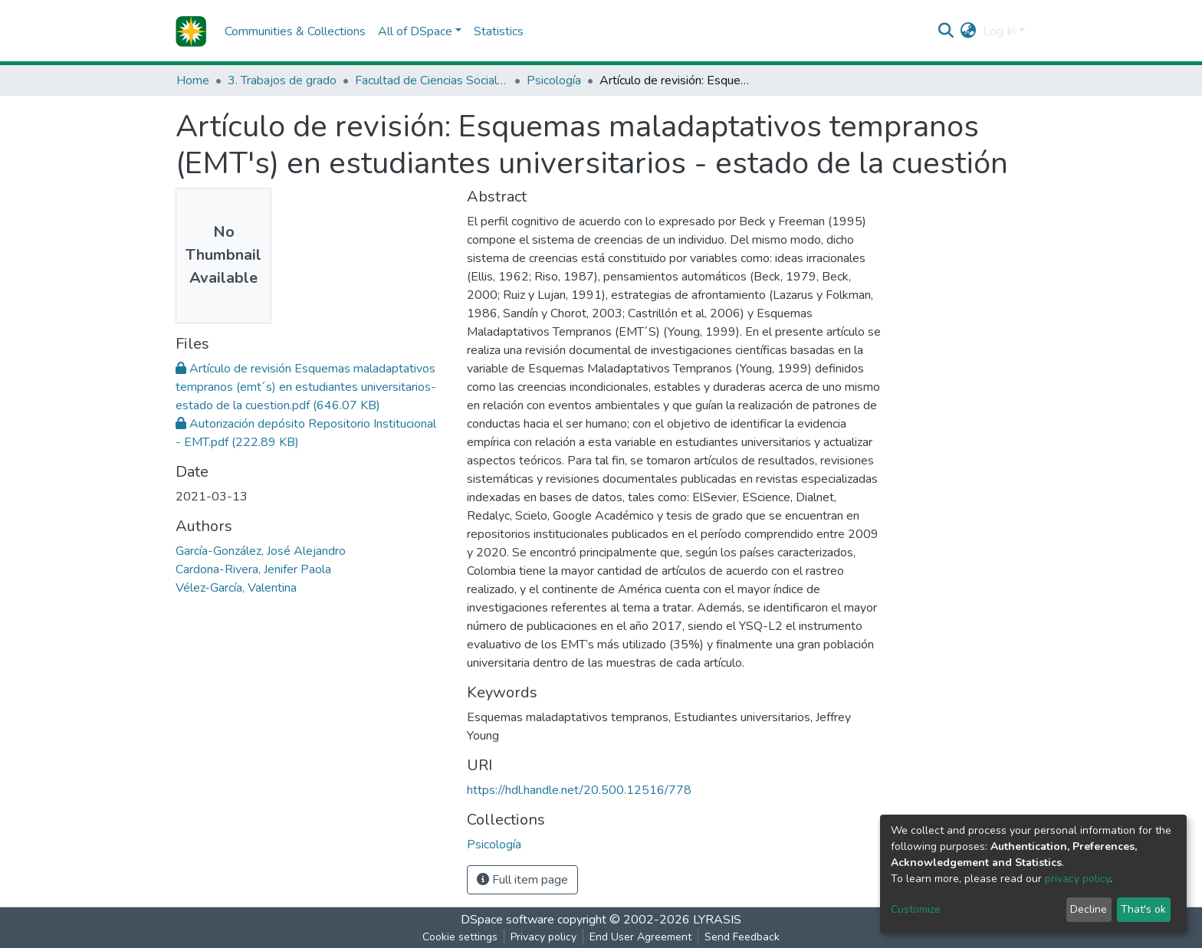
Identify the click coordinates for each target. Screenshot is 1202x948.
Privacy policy (543, 937)
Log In (999, 31)
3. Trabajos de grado (282, 80)
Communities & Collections (295, 31)
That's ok (1143, 909)
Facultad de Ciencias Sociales (431, 80)
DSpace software (507, 919)
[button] (968, 31)
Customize (916, 909)
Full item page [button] (522, 879)
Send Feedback (742, 937)
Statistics (499, 31)
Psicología (554, 80)
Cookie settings (460, 937)
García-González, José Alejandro (261, 551)
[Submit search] (946, 31)
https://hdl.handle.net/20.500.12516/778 (579, 790)
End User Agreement (640, 937)
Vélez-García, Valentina (236, 587)
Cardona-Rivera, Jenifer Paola (253, 569)
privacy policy (1077, 878)
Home (192, 80)
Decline (1088, 909)
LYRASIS (717, 919)
